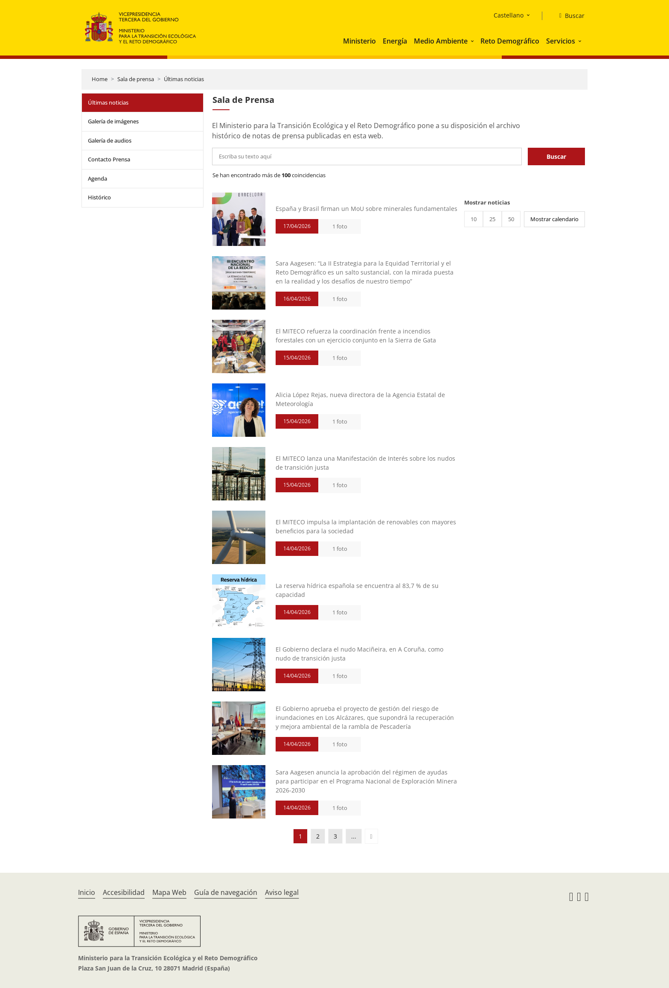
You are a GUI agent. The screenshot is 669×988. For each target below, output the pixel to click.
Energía (395, 41)
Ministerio (359, 41)
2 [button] (318, 836)
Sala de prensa (135, 79)
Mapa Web (169, 892)
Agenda (97, 178)
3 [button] (335, 836)
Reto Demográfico (509, 41)
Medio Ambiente (441, 41)
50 (511, 219)
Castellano (509, 15)
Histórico (99, 197)
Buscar (556, 156)
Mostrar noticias (487, 202)
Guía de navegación (225, 892)
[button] (473, 41)
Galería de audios (109, 140)
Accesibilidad (124, 892)
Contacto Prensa (109, 159)
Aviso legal (282, 892)
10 (474, 219)
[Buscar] (569, 16)
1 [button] (300, 836)
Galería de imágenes (113, 121)
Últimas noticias (184, 79)
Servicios (560, 41)
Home (100, 79)
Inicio (86, 892)
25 (492, 219)
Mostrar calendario (554, 219)
